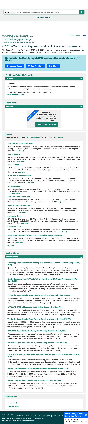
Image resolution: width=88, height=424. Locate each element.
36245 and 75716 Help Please (19, 175)
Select (7, 12)
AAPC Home (29, 415)
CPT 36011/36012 (13, 186)
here (59, 137)
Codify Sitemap (46, 415)
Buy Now (53, 66)
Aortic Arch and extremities (18, 197)
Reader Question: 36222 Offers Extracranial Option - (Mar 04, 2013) (34, 380)
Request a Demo (14, 66)
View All (10, 246)
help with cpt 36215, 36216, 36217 (20, 144)
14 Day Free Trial (35, 66)
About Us (37, 415)
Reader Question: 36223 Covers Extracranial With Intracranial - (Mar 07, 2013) (38, 368)
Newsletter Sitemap (58, 415)
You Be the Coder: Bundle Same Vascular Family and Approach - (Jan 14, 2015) (38, 295)
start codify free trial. (15, 94)
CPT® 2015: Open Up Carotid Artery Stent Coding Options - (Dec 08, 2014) (37, 343)
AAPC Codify (20, 415)
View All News (13, 406)
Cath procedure (13, 154)
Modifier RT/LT (13, 165)
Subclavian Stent (14, 216)
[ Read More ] (20, 151)
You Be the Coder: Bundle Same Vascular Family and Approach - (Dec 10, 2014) (39, 319)
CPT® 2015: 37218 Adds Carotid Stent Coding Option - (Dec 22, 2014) (34, 307)
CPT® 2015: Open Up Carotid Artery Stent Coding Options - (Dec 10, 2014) (36, 331)
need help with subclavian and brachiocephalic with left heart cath (34, 235)
